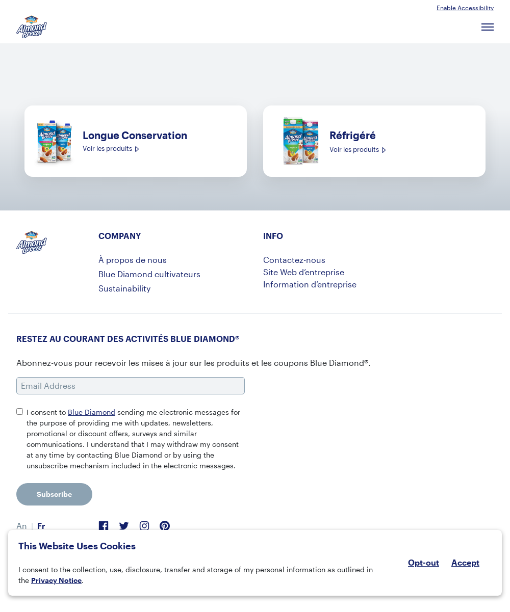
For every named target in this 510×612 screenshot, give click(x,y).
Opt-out (423, 562)
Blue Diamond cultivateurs (149, 274)
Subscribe (54, 494)
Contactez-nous (294, 259)
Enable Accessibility (465, 7)
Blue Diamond (91, 412)
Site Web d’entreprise (303, 272)
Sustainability (124, 288)
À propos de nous (132, 259)
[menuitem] (21, 526)
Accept (465, 562)
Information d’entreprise (309, 284)
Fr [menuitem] (41, 525)
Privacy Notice (56, 580)
